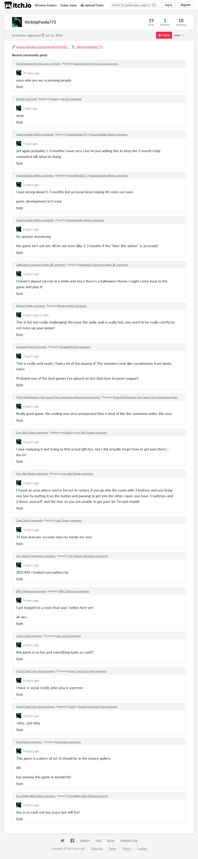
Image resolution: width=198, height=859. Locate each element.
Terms (112, 848)
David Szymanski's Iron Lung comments (38, 63)
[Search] (153, 5)
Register (186, 5)
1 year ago (30, 108)
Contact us (128, 841)
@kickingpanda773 (89, 47)
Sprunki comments (26, 99)
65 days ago (31, 73)
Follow (164, 35)
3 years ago (31, 274)
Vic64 (72, 706)
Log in (168, 5)
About (85, 841)
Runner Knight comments (30, 305)
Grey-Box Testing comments (32, 432)
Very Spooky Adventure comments (36, 556)
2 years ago (31, 184)
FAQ (98, 841)
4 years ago (31, 315)
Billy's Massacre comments (31, 591)
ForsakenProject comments (31, 346)
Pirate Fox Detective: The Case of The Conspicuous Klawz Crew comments (58, 397)
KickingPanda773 (77, 134)
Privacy (126, 848)
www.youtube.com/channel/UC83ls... (42, 47)
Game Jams (69, 5)
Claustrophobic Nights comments (35, 134)
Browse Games (46, 5)
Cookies (142, 848)
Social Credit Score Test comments (35, 671)
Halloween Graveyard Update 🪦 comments (41, 264)
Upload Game (92, 5)
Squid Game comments (29, 742)
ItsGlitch (67, 432)
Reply (19, 86)
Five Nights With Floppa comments (36, 796)
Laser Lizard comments (29, 635)
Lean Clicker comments (29, 520)
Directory (97, 848)
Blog (111, 841)
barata (54, 99)
